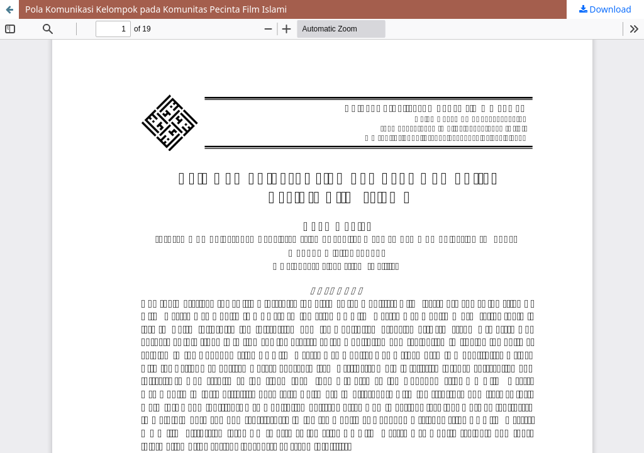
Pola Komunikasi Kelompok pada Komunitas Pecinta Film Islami (156, 9)
